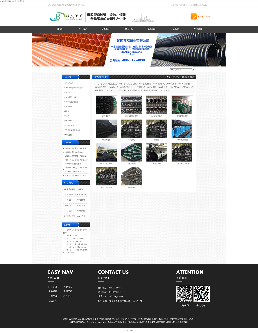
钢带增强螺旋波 (69, 189)
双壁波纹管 (106, 140)
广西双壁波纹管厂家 (182, 164)
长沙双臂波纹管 (156, 116)
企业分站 (174, 5)
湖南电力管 (170, 322)
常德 (101, 319)
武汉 (84, 319)
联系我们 (175, 29)
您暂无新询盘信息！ (202, 5)
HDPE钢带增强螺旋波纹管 (73, 88)
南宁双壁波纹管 (106, 187)
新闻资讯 (152, 29)
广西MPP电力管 (81, 195)
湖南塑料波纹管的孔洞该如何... (76, 152)
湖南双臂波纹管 (182, 116)
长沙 (118, 319)
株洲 (114, 319)
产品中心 (176, 77)
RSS (188, 5)
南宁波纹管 (132, 140)
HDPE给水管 (68, 92)
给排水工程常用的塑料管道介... (76, 175)
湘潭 (109, 319)
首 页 (169, 77)
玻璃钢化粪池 (69, 125)
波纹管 (156, 140)
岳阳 (88, 319)
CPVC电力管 (68, 83)
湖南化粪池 (69, 205)
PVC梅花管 (68, 107)
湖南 (122, 319)
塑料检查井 (68, 121)
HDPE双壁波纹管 (188, 77)
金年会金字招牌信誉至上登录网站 (12, 1)
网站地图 (182, 5)
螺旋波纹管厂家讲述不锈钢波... (76, 156)
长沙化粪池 (81, 211)
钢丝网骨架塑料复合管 (72, 130)
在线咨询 (198, 29)
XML (192, 5)
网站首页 (60, 29)
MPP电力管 (68, 135)
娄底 (97, 319)
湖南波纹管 (106, 116)
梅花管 (80, 189)
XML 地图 (128, 330)
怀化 (92, 319)
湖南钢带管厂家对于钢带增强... (76, 148)
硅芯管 (66, 111)
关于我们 (83, 29)
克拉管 (66, 116)
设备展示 (106, 29)
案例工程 (129, 29)
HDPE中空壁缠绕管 (71, 102)
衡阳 (105, 319)
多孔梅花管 (69, 195)
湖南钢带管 (81, 200)
